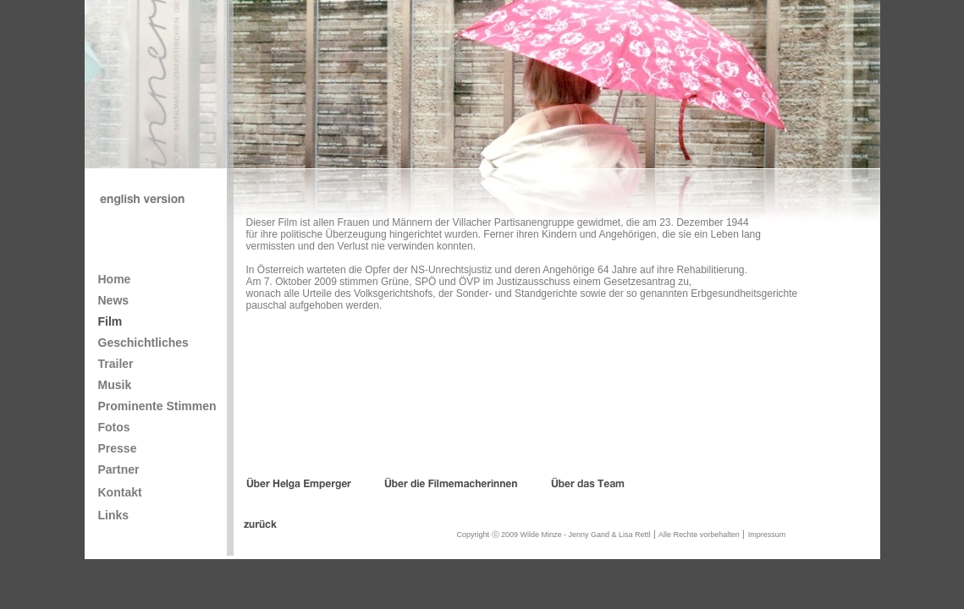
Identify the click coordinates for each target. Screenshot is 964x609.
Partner (119, 469)
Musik (115, 385)
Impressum (767, 534)
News (113, 300)
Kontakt (120, 492)
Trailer (116, 363)
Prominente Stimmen (157, 406)
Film (110, 321)
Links (113, 515)
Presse (117, 448)
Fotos (114, 427)
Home (114, 279)
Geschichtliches (143, 342)
